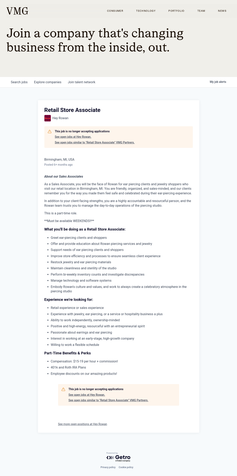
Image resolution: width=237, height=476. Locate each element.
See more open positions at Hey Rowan (82, 424)
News (222, 11)
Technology (146, 11)
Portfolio (176, 11)
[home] (17, 11)
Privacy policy (107, 467)
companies (47, 82)
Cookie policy (126, 467)
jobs (19, 82)
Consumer (115, 11)
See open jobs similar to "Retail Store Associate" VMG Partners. (95, 142)
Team (201, 11)
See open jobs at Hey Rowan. (73, 136)
